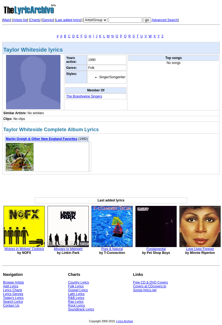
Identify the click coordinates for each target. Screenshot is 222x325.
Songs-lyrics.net (144, 290)
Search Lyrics (13, 302)
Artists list (20, 20)
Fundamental (156, 249)
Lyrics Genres (13, 294)
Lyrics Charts (12, 290)
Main (6, 20)
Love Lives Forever (200, 249)
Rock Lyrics (76, 305)
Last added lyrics (68, 20)
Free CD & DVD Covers (150, 282)
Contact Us (11, 305)
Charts (35, 20)
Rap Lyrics (76, 302)
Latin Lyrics (76, 294)
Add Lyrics (10, 286)
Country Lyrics (78, 282)
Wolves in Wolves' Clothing (24, 249)
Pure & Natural (112, 249)
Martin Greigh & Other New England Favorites (41, 139)
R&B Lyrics (76, 298)
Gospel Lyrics (78, 290)
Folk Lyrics (76, 286)
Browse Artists (13, 282)
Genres (47, 20)
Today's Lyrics (13, 298)
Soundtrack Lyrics (81, 309)
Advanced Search (165, 20)
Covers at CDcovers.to (149, 286)
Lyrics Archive (124, 321)
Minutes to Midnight (68, 249)
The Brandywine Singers (84, 96)
